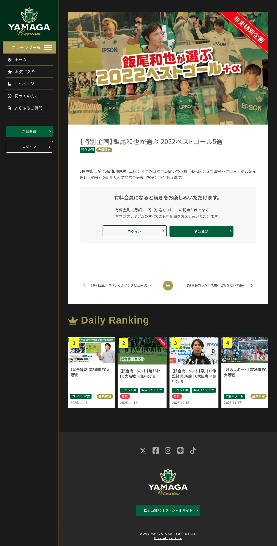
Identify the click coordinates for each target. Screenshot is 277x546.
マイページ (18, 82)
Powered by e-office (168, 538)
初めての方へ (20, 94)
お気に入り (19, 70)
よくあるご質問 (22, 106)
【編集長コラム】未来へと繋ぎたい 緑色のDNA (219, 285)
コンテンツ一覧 (26, 46)
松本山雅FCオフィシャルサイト (168, 510)
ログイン (29, 145)
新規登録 (29, 129)
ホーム (14, 58)
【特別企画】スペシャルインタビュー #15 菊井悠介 (121, 285)
